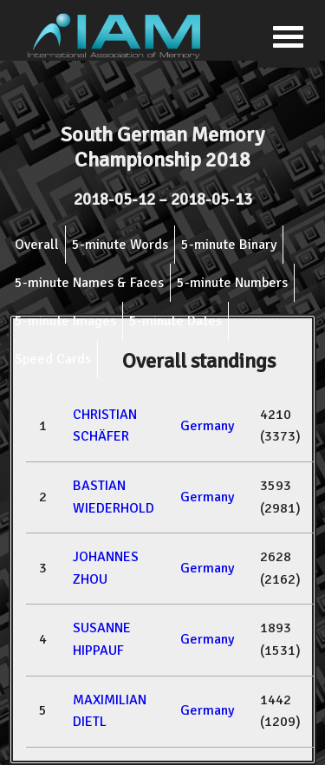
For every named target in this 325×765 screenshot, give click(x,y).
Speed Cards (53, 359)
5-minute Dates (175, 321)
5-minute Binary (228, 244)
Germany (207, 426)
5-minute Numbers (232, 282)
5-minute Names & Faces (89, 282)
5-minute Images (65, 321)
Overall (37, 244)
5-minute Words (120, 244)
